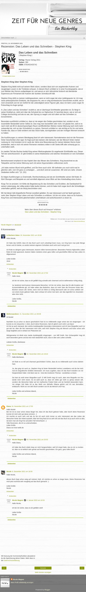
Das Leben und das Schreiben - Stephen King (43, 212)
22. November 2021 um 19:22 (37, 354)
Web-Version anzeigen (43, 572)
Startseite (43, 568)
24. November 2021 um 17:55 (22, 406)
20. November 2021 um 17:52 (37, 273)
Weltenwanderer (12, 314)
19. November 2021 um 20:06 (31, 235)
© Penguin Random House (8, 76)
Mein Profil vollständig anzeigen (22, 582)
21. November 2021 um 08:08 (30, 314)
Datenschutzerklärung (79, 221)
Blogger (47, 590)
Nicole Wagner (17, 273)
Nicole (8, 471)
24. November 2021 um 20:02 (37, 439)
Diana (8, 406)
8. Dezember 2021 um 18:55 (22, 471)
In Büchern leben (13, 235)
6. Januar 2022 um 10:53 (36, 500)
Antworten (10, 264)
